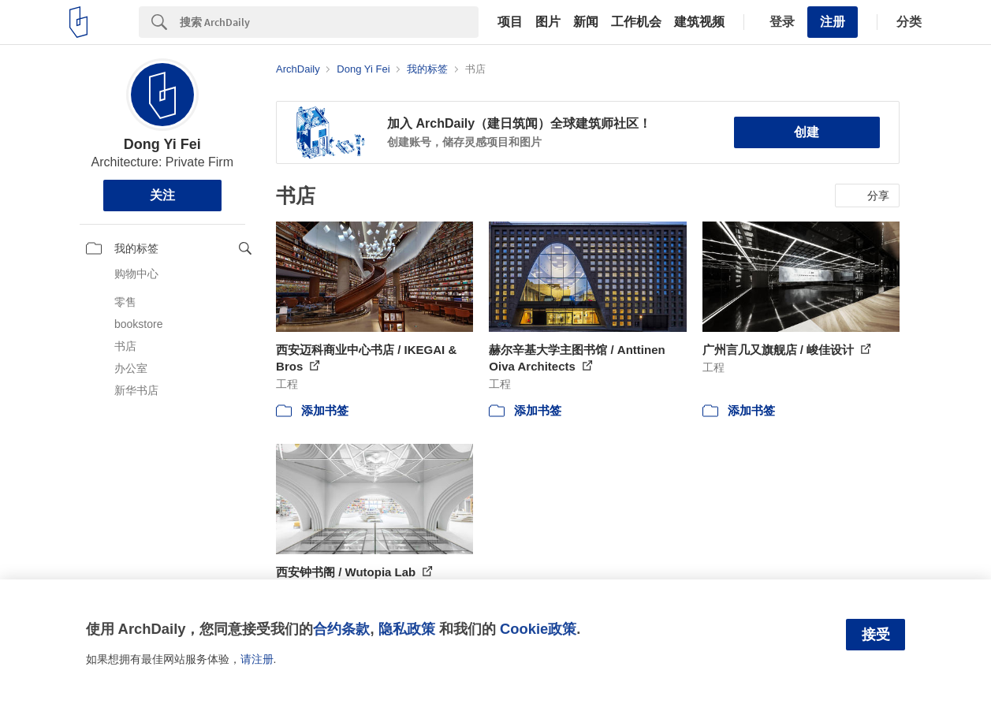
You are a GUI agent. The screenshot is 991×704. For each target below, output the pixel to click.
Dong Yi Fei (162, 144)
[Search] (329, 22)
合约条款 (341, 628)
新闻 (585, 22)
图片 (548, 22)
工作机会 (636, 22)
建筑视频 (699, 22)
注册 (832, 21)
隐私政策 (406, 628)
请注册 (257, 659)
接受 (876, 635)
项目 (510, 22)
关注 (162, 195)
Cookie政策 (538, 628)
